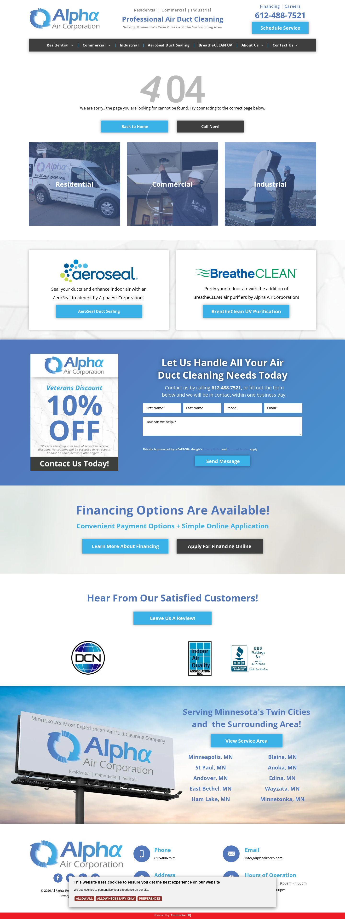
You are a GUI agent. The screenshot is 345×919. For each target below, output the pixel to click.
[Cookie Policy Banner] (172, 892)
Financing (270, 6)
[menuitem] (61, 45)
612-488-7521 (226, 387)
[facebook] (58, 878)
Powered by (161, 915)
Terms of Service (238, 449)
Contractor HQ (181, 915)
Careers (293, 6)
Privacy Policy (212, 449)
